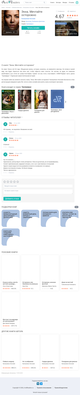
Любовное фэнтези (38, 21)
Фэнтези (28, 21)
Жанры (64, 2)
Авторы (58, 2)
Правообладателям (61, 388)
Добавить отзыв (12, 199)
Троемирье (29, 24)
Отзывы (71, 2)
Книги (52, 2)
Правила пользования (44, 388)
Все (73, 87)
